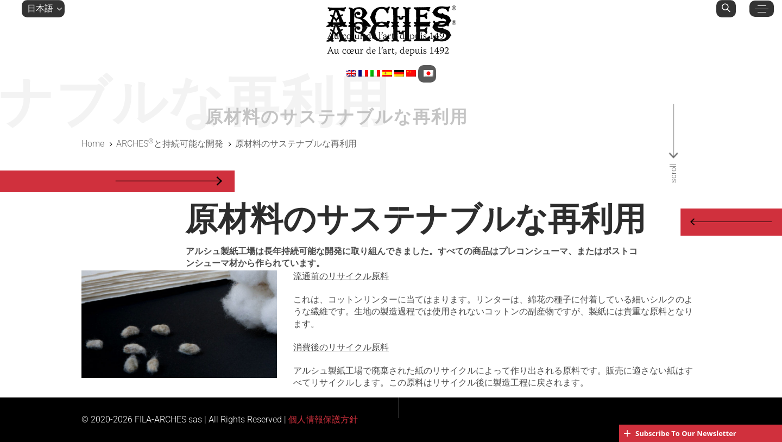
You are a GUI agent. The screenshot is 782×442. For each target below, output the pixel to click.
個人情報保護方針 (323, 419)
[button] (43, 8)
